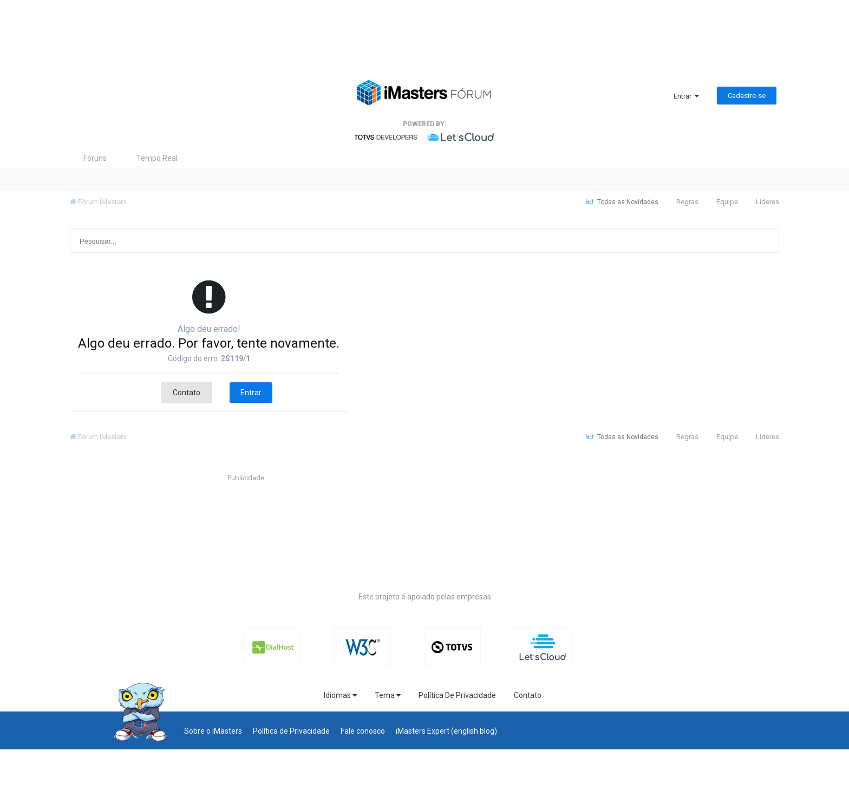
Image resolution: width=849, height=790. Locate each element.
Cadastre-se (747, 96)
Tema (388, 695)
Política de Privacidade (291, 731)
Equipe (727, 202)
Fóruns (95, 158)
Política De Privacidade (457, 695)
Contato (186, 392)
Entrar (686, 96)
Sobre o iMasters (213, 731)
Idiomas (340, 695)
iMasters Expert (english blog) (446, 731)
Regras (687, 202)
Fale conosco (363, 731)
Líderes (767, 202)
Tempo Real (157, 158)
